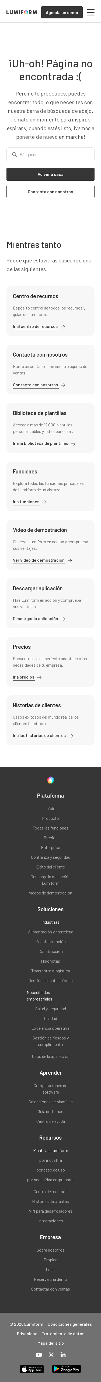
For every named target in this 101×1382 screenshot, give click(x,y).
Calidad (50, 1018)
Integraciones (50, 1220)
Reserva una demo (50, 1279)
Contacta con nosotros (36, 384)
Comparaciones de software (50, 1088)
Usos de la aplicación (50, 1056)
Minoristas (50, 960)
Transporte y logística (50, 970)
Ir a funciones (26, 501)
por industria (50, 1160)
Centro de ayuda (50, 1121)
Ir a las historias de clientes (40, 735)
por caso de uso (50, 1169)
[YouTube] (39, 1355)
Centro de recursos (51, 1191)
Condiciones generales (70, 1324)
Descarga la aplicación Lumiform (50, 880)
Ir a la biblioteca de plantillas (41, 443)
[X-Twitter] (51, 1355)
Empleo (51, 1259)
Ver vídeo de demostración (39, 559)
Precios (51, 837)
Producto (50, 818)
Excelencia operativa (50, 1028)
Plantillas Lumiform (50, 1150)
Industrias (50, 921)
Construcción (51, 951)
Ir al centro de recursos (35, 326)
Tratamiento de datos (63, 1333)
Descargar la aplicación (36, 618)
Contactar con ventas (50, 1288)
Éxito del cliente (50, 866)
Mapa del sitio (50, 1342)
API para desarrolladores (50, 1210)
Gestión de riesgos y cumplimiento (51, 1041)
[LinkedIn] (63, 1355)
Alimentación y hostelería (50, 931)
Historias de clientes (50, 1201)
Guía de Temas (50, 1111)
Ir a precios (24, 676)
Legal (50, 1269)
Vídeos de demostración (50, 892)
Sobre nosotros (51, 1249)
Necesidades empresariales (39, 995)
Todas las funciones (50, 827)
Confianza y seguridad (50, 857)
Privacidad (27, 1333)
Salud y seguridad (50, 1008)
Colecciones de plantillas (51, 1101)
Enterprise (50, 847)
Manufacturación (50, 941)
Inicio (50, 808)
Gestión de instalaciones (51, 980)
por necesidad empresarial (50, 1179)
